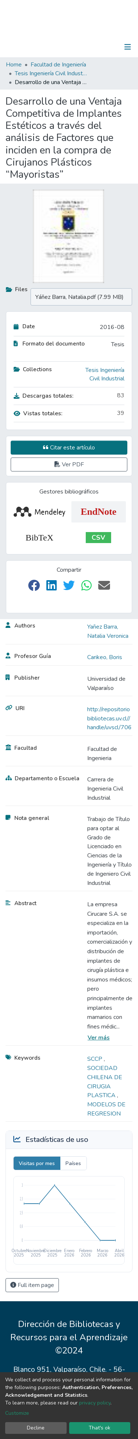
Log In (104, 47)
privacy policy (94, 1402)
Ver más (99, 1038)
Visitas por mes (37, 1163)
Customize (17, 1413)
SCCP (95, 1059)
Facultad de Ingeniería (58, 65)
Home (14, 65)
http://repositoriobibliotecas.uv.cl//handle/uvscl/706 (109, 718)
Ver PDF (69, 464)
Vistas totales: (38, 413)
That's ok (99, 1427)
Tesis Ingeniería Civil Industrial (51, 73)
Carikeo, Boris (104, 657)
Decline (36, 1427)
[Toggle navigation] (127, 47)
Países (73, 1163)
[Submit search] (89, 47)
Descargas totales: (44, 396)
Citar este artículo (69, 448)
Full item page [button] (32, 1285)
